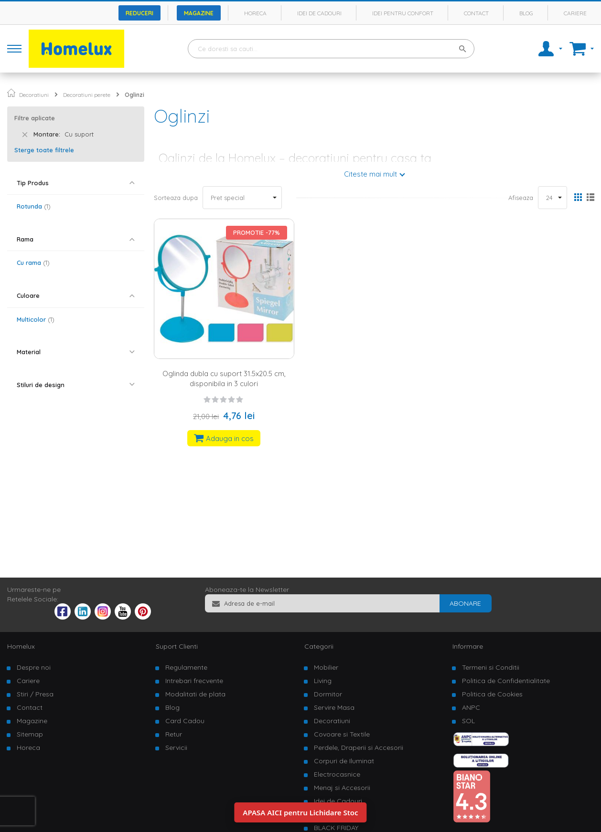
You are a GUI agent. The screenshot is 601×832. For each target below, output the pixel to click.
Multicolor (35, 319)
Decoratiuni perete (86, 94)
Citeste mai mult (370, 174)
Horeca (255, 13)
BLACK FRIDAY (336, 827)
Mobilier (326, 667)
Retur (173, 734)
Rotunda (34, 206)
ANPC (471, 707)
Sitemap (30, 734)
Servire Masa (334, 707)
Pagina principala (11, 93)
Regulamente (186, 667)
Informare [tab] (467, 646)
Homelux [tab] (21, 646)
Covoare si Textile (342, 734)
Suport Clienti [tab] (177, 646)
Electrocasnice (337, 774)
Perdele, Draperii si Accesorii (358, 747)
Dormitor (328, 694)
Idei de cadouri (319, 13)
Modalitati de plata (195, 694)
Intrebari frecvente (194, 680)
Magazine (199, 13)
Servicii (176, 747)
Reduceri (139, 13)
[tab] (75, 183)
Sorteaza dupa (176, 197)
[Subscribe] (465, 603)
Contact (476, 13)
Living (323, 680)
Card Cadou (184, 720)
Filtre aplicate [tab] (34, 118)
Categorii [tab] (318, 646)
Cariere (575, 13)
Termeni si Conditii (490, 667)
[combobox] (331, 48)
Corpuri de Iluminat (344, 761)
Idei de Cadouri (338, 801)
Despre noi (34, 667)
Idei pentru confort (402, 13)
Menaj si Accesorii (342, 787)
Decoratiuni (34, 94)
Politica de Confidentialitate (506, 680)
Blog (526, 13)
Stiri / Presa (35, 694)
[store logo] (76, 49)
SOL (468, 720)
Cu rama (33, 262)
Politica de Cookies (492, 694)
